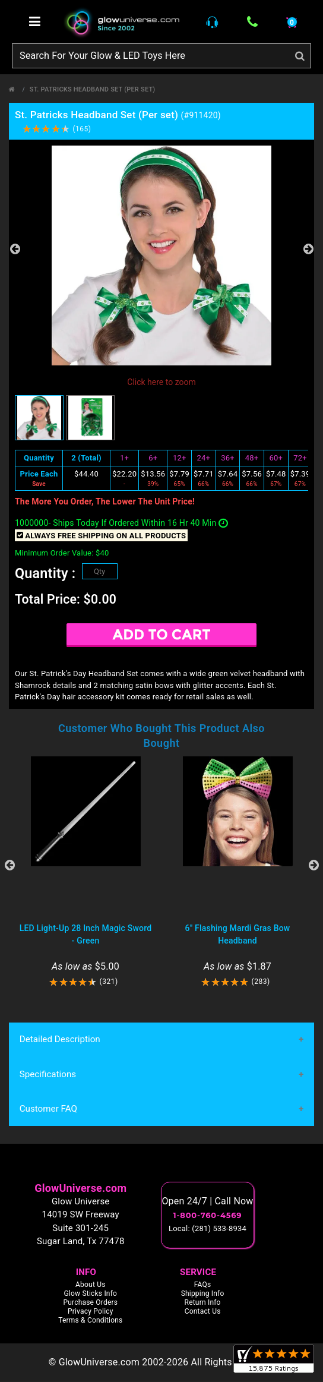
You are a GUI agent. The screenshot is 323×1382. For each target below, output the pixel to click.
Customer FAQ (48, 1109)
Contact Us (203, 1312)
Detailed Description (59, 1039)
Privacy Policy (90, 1312)
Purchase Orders (90, 1303)
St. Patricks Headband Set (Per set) (93, 89)
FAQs (202, 1285)
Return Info (203, 1303)
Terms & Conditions (90, 1321)
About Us (90, 1285)
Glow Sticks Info (91, 1294)
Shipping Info (202, 1294)
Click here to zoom (161, 382)
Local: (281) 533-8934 (207, 1229)
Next (308, 249)
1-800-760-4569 (207, 1215)
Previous (15, 249)
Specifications (47, 1074)
